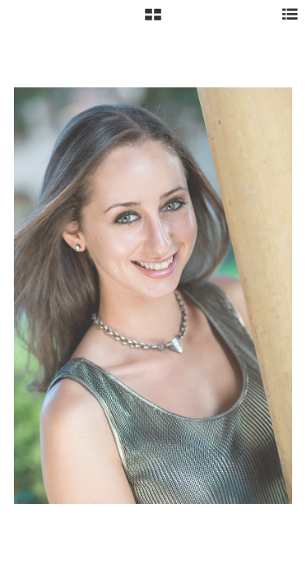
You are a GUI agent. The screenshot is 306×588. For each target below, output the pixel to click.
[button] (153, 20)
